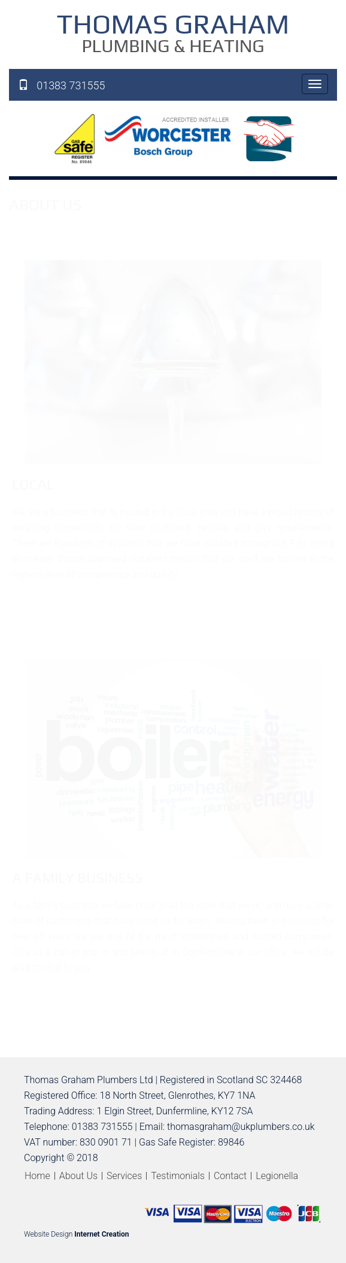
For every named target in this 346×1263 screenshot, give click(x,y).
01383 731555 (61, 85)
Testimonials (178, 1175)
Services (124, 1175)
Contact (230, 1175)
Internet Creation (101, 1234)
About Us (78, 1175)
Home (37, 1175)
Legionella (277, 1175)
